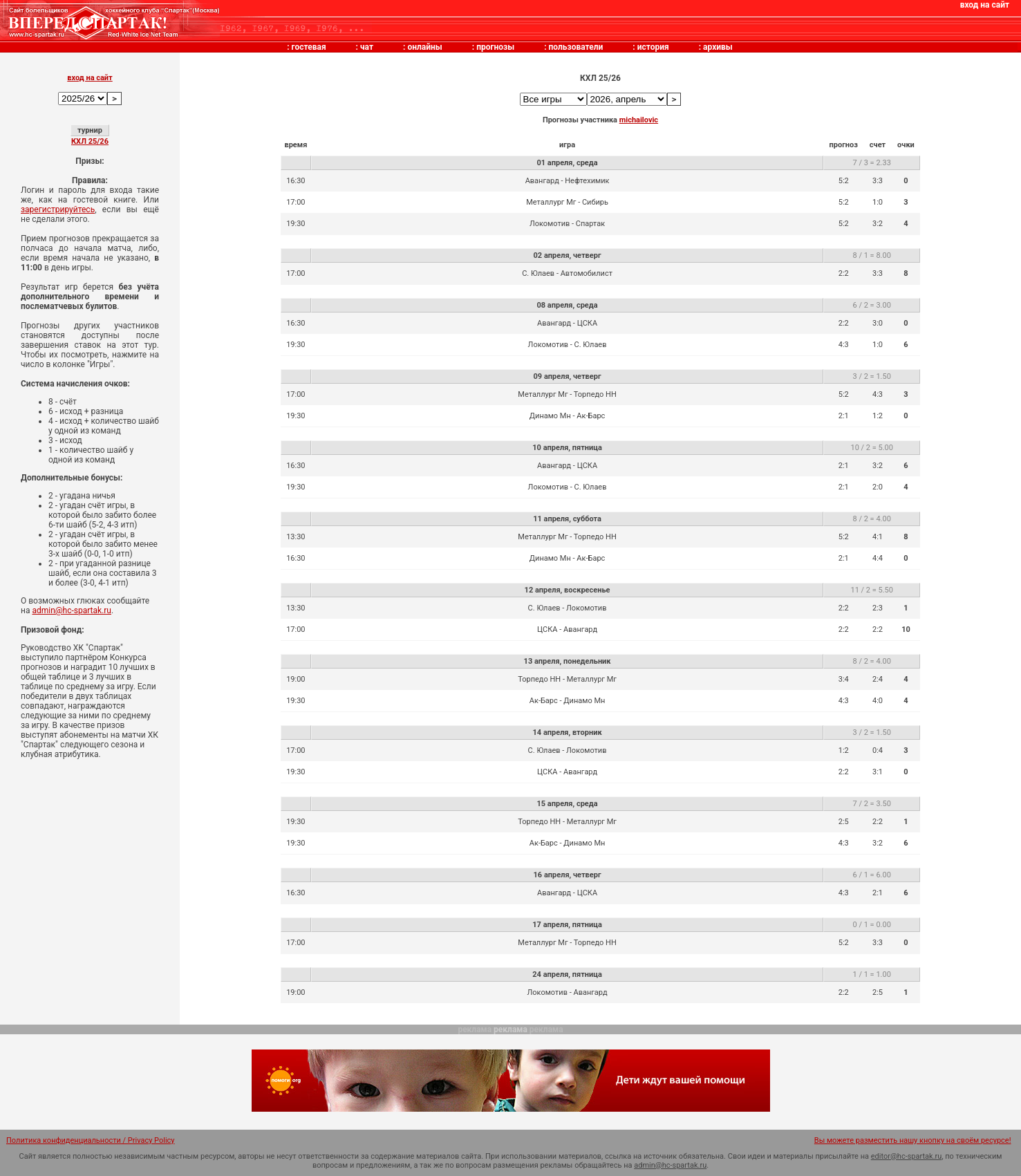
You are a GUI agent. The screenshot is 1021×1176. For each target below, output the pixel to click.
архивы (718, 47)
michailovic (638, 119)
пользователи (576, 47)
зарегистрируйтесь (58, 209)
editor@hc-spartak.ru (906, 1156)
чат (366, 47)
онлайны (424, 47)
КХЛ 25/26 (90, 141)
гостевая (309, 47)
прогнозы (495, 47)
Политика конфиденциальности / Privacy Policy (90, 1140)
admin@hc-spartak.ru (71, 610)
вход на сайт (984, 5)
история (653, 47)
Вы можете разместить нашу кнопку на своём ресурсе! (912, 1140)
